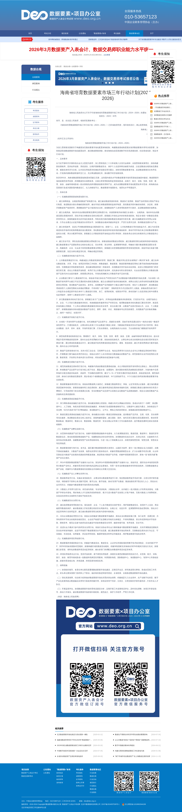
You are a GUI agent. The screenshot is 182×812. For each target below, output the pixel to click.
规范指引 (93, 782)
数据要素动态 (134, 33)
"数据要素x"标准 (99, 33)
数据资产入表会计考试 (29, 773)
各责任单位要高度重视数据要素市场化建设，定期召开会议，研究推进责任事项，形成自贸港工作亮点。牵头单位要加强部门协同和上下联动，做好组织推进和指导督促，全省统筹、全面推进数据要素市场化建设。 (106, 571)
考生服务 (117, 33)
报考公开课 (80, 782)
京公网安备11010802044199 (135, 804)
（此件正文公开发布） (65, 139)
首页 (30, 33)
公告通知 (82, 33)
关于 (152, 33)
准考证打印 (80, 786)
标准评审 (59, 779)
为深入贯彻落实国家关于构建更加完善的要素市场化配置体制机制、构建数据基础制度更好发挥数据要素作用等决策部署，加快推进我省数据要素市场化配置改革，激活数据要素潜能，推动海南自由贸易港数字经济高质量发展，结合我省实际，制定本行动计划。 (107, 150)
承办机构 (36, 140)
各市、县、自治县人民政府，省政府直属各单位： (76, 121)
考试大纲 (36, 128)
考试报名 (36, 110)
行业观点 (36, 90)
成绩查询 (36, 116)
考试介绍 (47, 33)
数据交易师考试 (27, 776)
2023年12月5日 (153, 134)
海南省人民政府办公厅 (150, 129)
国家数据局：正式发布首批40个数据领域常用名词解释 (106, 39)
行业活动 (93, 779)
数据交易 (93, 776)
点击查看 (107, 55)
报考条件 (36, 134)
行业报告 (93, 792)
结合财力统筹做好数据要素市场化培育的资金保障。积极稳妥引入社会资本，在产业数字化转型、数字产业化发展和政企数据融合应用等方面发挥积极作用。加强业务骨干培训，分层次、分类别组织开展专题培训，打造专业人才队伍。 (107, 581)
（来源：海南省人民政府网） (68, 597)
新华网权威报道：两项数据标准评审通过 (61, 39)
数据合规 (67, 66)
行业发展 (93, 773)
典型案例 (36, 83)
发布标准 (59, 782)
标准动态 (59, 773)
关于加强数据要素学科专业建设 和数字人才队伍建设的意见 (157, 39)
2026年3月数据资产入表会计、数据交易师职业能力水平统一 (91, 49)
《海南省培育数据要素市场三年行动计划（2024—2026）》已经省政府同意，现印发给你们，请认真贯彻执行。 (103, 125)
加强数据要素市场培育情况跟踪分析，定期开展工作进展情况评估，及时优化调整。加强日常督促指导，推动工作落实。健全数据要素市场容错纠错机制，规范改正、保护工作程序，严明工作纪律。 (106, 590)
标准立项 (59, 776)
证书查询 (36, 122)
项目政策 (64, 33)
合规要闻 (36, 77)
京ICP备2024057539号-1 (110, 804)
